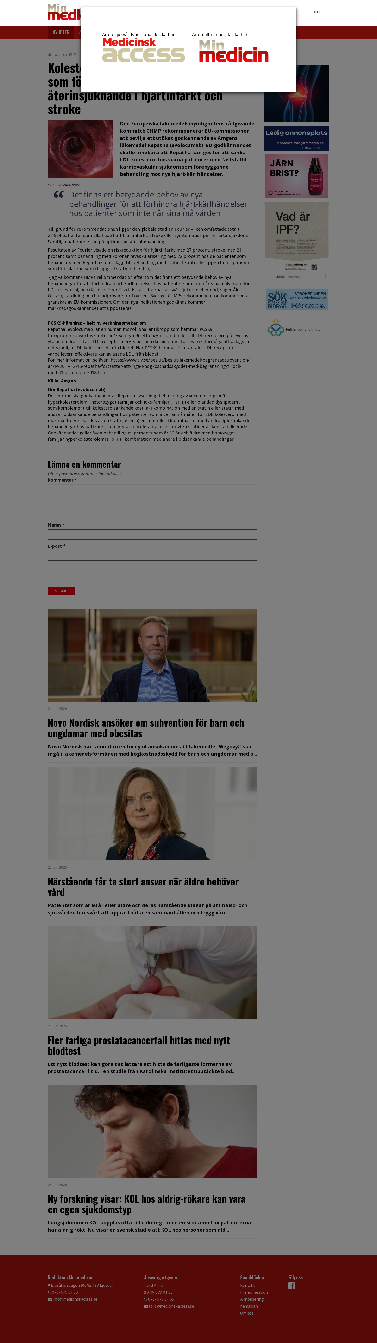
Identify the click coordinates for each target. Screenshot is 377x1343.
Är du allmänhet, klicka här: (233, 48)
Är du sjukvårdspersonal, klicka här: (143, 47)
